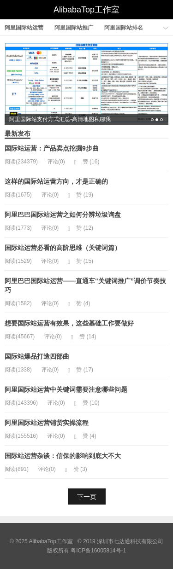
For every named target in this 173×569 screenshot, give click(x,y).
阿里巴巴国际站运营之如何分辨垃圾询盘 (63, 214)
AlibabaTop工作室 (86, 9)
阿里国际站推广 (73, 27)
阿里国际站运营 (24, 27)
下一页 (86, 496)
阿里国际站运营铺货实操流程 (47, 422)
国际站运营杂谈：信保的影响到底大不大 (63, 455)
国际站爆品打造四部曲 (37, 356)
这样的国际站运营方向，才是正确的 (56, 181)
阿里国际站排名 (123, 27)
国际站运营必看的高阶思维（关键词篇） (63, 247)
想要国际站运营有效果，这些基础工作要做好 (69, 323)
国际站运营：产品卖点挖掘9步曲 (52, 148)
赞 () (87, 161)
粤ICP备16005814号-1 (98, 550)
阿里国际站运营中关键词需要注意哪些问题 (66, 389)
